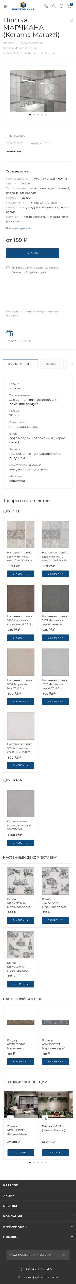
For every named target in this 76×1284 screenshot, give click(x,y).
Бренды (10, 1205)
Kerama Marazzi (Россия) (50, 178)
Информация (15, 1226)
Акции (9, 1195)
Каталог (10, 1185)
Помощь (10, 1237)
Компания (12, 1216)
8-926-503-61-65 (39, 1269)
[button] (30, 114)
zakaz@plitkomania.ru (41, 1277)
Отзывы (50, 364)
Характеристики (20, 364)
